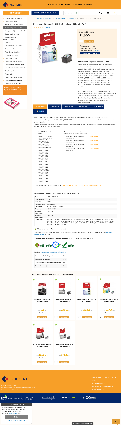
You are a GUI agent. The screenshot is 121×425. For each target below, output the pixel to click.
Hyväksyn (17, 417)
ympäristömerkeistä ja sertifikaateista (53, 252)
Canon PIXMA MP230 (43, 149)
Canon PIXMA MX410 (43, 180)
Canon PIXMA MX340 (43, 175)
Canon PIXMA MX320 (43, 172)
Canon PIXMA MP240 (43, 152)
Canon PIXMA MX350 (43, 177)
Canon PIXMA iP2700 (43, 141)
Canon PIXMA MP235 (43, 150)
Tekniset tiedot (40, 107)
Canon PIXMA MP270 (43, 156)
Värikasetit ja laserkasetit (12, 28)
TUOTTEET (16, 13)
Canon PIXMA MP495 (43, 167)
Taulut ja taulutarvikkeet (12, 52)
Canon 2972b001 (94, 148)
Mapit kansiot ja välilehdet (12, 46)
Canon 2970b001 (94, 140)
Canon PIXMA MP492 (43, 166)
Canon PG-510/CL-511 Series (45, 136)
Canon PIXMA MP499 (43, 169)
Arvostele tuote (83, 107)
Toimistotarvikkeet (10, 21)
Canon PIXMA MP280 (43, 160)
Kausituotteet (8, 71)
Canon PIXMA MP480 (43, 163)
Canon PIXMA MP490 (43, 164)
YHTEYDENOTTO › (98, 389)
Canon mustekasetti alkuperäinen (64, 18)
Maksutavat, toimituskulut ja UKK (82, 424)
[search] (76, 12)
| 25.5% (89, 32)
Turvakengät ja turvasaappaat (13, 65)
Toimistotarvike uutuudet (12, 84)
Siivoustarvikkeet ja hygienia (13, 49)
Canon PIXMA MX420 (43, 181)
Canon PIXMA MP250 (43, 153)
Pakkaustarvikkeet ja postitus (13, 25)
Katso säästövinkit (12, 80)
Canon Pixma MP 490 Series (44, 147)
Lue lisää (96, 50)
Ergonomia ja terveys (11, 34)
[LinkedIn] (39, 111)
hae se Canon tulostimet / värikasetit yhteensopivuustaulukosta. (82, 185)
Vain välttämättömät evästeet (17, 420)
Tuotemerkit (8, 74)
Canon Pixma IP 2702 (43, 139)
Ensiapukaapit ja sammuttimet (14, 31)
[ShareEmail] (37, 111)
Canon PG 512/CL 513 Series (45, 138)
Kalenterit (7, 43)
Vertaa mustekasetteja (90, 53)
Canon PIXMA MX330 (43, 174)
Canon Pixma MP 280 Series (44, 146)
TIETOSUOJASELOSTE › (100, 383)
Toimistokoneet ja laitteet (12, 61)
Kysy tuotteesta (98, 107)
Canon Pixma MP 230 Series (44, 142)
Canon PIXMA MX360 (43, 178)
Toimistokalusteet (10, 58)
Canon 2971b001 (94, 144)
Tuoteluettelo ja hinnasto (12, 77)
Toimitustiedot (68, 107)
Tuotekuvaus (54, 107)
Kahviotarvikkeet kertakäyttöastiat (9, 38)
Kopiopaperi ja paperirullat (12, 18)
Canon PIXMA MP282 (43, 161)
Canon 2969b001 (94, 136)
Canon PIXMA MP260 (43, 155)
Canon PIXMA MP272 (43, 158)
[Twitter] (41, 111)
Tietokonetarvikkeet (10, 55)
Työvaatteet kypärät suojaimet (14, 68)
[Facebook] (43, 111)
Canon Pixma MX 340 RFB (44, 170)
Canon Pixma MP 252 (43, 144)
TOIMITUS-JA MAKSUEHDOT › (102, 386)
